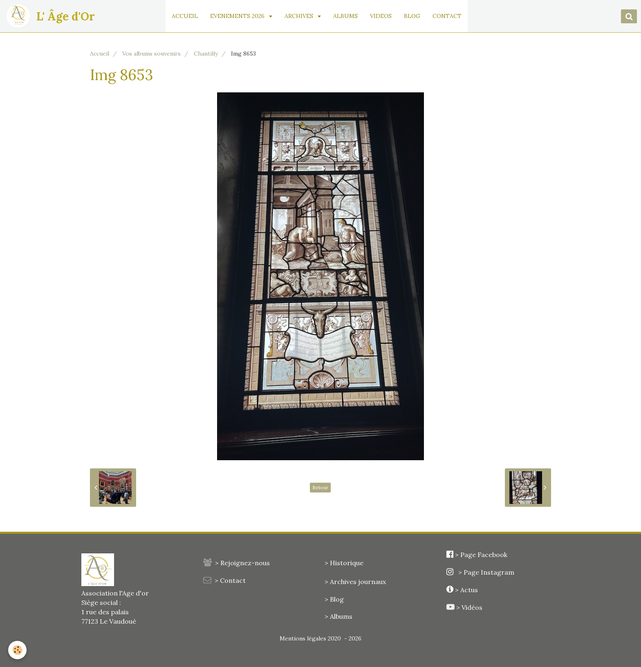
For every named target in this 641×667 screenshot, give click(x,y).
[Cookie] (17, 650)
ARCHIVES (300, 16)
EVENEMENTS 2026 (238, 16)
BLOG (412, 16)
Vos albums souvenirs (151, 53)
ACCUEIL (185, 16)
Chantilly (206, 53)
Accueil (99, 53)
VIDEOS (381, 16)
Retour (320, 487)
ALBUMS (345, 16)
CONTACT (447, 16)
